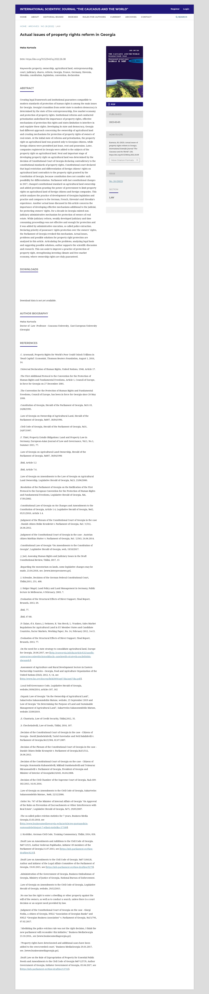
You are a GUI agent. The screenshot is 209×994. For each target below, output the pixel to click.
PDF (112, 104)
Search (181, 17)
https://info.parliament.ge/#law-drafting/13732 (44, 968)
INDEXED (73, 17)
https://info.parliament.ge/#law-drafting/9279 (69, 867)
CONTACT (146, 17)
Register (175, 9)
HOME (23, 17)
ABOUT (35, 17)
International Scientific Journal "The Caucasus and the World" (74, 9)
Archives (33, 26)
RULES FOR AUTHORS (94, 17)
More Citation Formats (122, 160)
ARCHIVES (130, 17)
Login (186, 9)
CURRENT (115, 17)
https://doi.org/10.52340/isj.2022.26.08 (46, 59)
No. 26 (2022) (47, 26)
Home (23, 26)
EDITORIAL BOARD (53, 17)
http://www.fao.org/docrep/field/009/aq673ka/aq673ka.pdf (51, 678)
